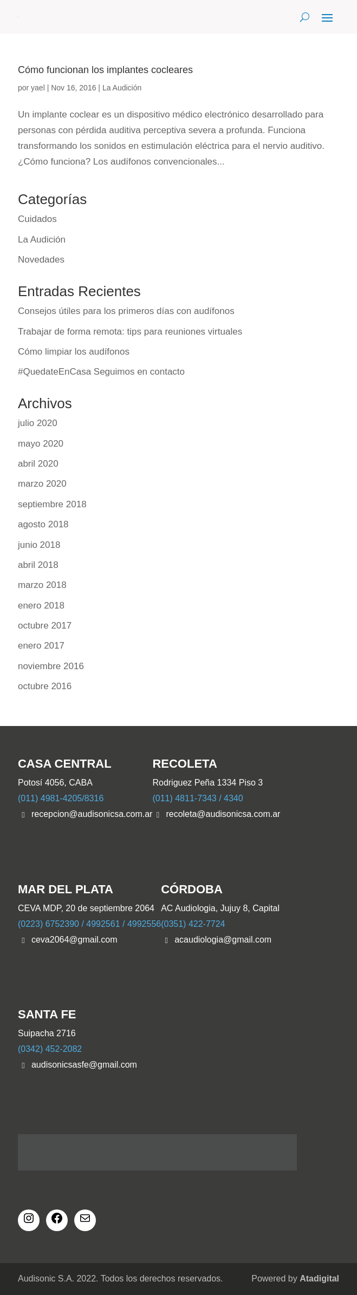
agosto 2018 (43, 524)
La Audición (121, 87)
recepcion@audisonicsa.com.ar (91, 814)
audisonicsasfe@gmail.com (84, 1064)
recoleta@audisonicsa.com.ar (223, 814)
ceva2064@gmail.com (74, 939)
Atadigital (319, 1278)
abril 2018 (38, 565)
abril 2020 (38, 464)
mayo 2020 (40, 444)
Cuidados (37, 219)
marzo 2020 (42, 484)
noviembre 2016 (51, 666)
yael (38, 87)
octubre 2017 (45, 625)
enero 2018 (41, 605)
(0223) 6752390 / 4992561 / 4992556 (89, 923)
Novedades (41, 259)
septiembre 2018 (52, 504)
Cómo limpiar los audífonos (73, 351)
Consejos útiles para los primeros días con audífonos (126, 311)
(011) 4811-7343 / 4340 (197, 798)
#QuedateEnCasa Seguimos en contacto (101, 372)
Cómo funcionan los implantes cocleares (105, 69)
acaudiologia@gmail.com (222, 939)
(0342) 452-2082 (50, 1049)
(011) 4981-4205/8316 (60, 798)
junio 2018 (39, 545)
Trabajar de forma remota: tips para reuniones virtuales (130, 331)
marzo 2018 (42, 585)
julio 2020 (37, 423)
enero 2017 (41, 645)
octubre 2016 (45, 686)
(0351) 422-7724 (193, 923)
